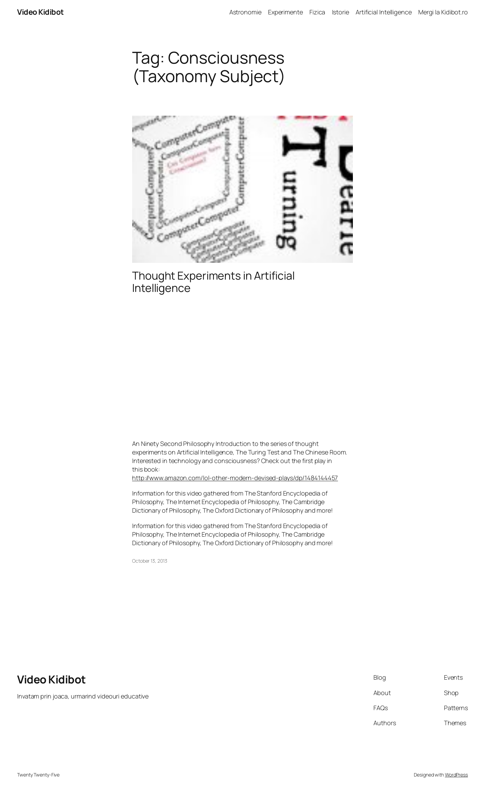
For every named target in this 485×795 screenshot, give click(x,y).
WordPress (456, 774)
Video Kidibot (40, 12)
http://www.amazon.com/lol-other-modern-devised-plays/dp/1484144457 (235, 478)
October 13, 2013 (149, 560)
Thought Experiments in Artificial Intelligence (213, 281)
